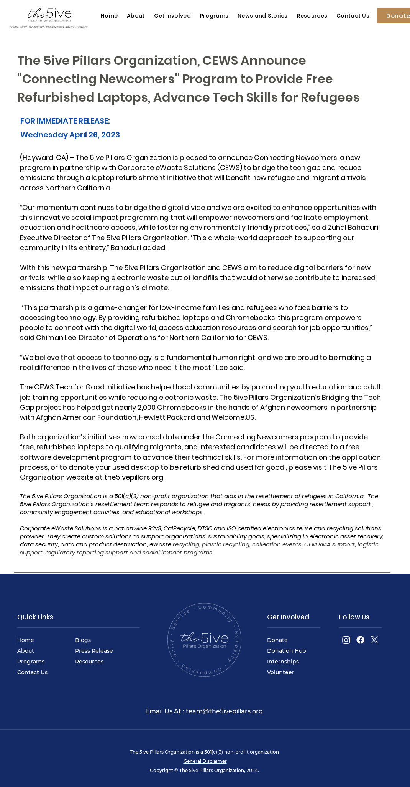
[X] (374, 640)
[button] (262, 16)
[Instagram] (346, 640)
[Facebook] (360, 640)
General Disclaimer (205, 761)
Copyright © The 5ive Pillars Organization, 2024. (205, 770)
